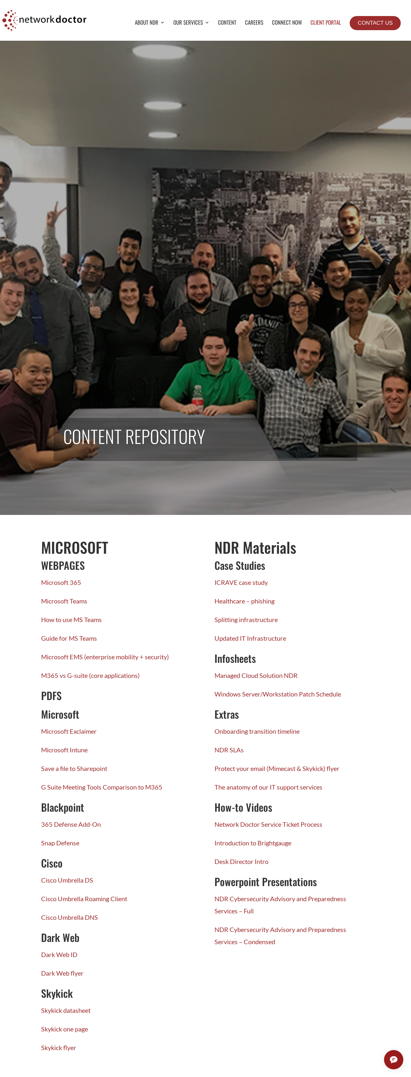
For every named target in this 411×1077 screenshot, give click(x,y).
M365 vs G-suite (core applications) (90, 675)
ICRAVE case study (241, 582)
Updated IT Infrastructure (250, 638)
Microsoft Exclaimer (69, 731)
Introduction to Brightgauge (252, 843)
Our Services (188, 23)
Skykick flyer (58, 1047)
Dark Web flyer (62, 973)
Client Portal (325, 23)
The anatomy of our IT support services (268, 787)
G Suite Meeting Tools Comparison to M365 (101, 787)
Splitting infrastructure (246, 619)
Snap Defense (60, 843)
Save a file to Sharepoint (74, 768)
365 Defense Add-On (71, 824)
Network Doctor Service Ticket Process (268, 824)
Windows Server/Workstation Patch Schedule (277, 694)
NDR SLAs (229, 750)
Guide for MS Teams (69, 638)
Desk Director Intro (241, 861)
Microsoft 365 (61, 582)
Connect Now (287, 23)
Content (227, 23)
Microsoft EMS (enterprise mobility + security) (105, 657)
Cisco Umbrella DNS (69, 917)
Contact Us (375, 23)
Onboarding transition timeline (257, 731)
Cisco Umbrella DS (67, 880)
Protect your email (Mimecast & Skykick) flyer (276, 768)
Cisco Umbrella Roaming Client (84, 898)
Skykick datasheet (66, 1010)
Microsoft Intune (64, 750)
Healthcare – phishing (244, 601)
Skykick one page (64, 1029)
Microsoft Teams (64, 601)
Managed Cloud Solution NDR (256, 675)
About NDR (146, 23)
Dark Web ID (59, 954)
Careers (254, 23)
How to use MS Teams (71, 619)
